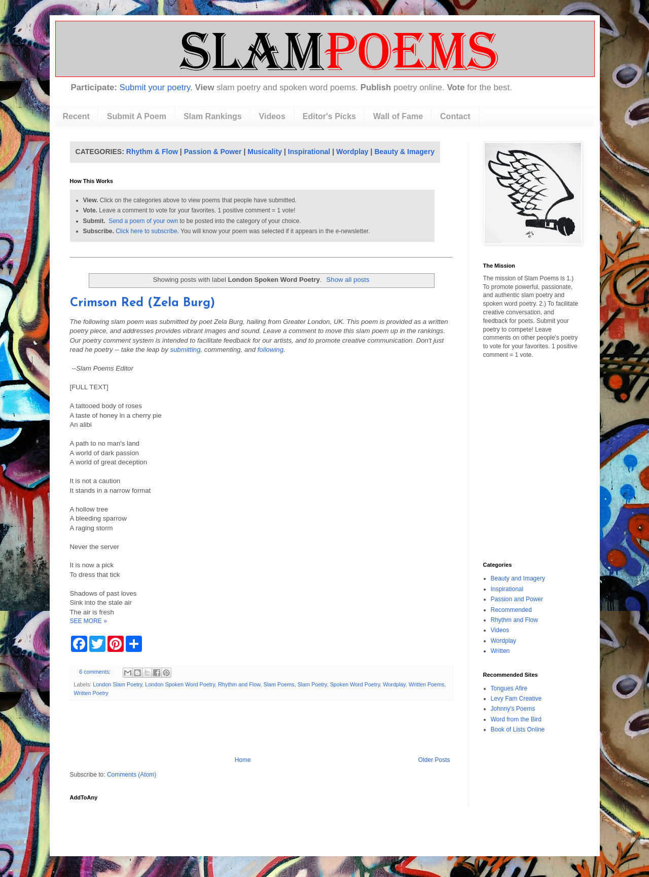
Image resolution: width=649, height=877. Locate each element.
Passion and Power (517, 599)
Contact (455, 116)
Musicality (264, 152)
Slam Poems (278, 684)
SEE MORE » (88, 621)
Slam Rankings (213, 116)
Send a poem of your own (143, 221)
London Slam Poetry (117, 684)
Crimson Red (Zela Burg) (142, 303)
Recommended (511, 609)
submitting (185, 349)
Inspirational (309, 152)
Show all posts (348, 279)
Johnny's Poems (513, 708)
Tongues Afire (509, 688)
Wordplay (352, 152)
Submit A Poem (136, 116)
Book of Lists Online (518, 729)
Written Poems (427, 684)
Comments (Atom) (131, 774)
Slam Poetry (312, 684)
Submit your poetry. (156, 87)
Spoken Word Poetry (355, 684)
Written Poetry (91, 693)
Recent (76, 116)
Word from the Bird (516, 719)
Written (500, 650)
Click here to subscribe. (147, 231)
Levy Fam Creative (516, 698)
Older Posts (434, 759)
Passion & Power (213, 152)
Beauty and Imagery (518, 578)
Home (243, 759)
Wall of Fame (398, 116)
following (270, 349)
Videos (272, 116)
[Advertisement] (261, 728)
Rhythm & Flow (152, 152)
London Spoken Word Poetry (180, 684)
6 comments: (95, 672)
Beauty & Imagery (404, 152)
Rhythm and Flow (239, 684)
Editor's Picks (329, 116)
